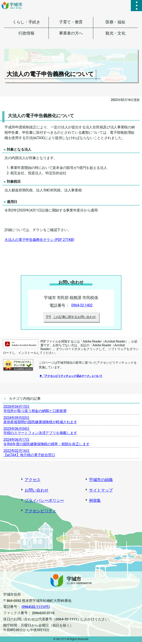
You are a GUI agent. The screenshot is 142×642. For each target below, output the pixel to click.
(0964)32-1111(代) (35, 607)
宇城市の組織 (101, 480)
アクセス (32, 480)
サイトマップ (101, 490)
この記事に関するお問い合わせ (71, 317)
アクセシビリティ (40, 511)
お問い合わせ (36, 490)
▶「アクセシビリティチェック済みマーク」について (71, 375)
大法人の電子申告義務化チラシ (39, 240)
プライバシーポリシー (44, 500)
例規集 (95, 500)
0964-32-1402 (82, 305)
